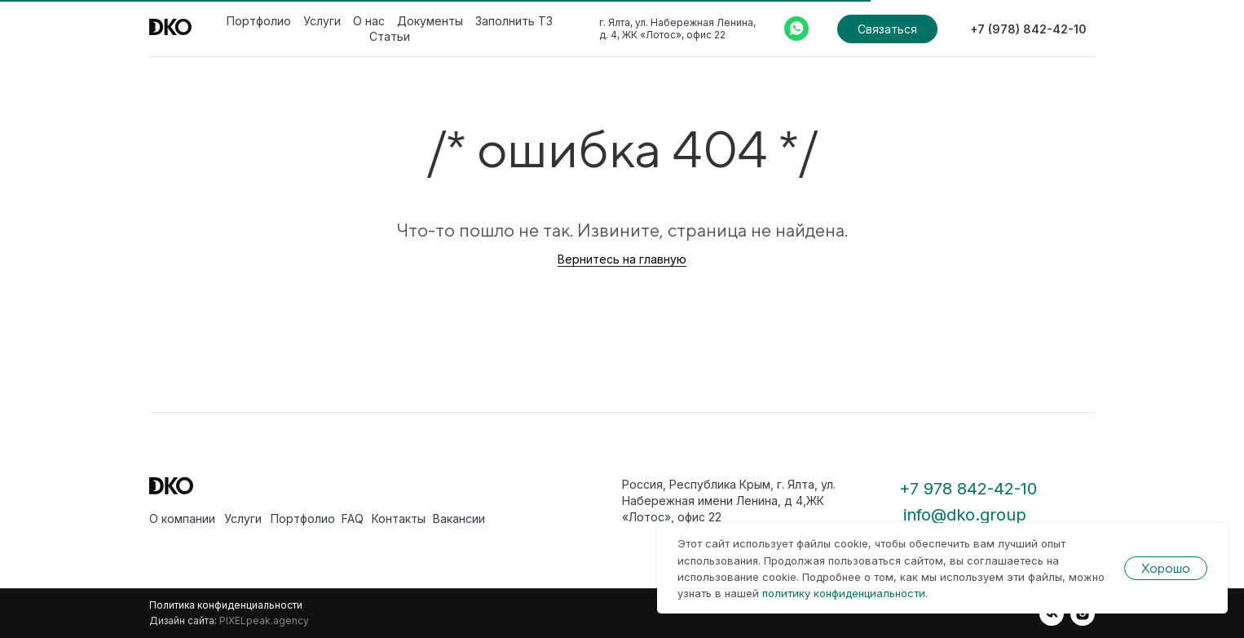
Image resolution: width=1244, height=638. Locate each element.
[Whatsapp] (796, 28)
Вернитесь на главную (622, 259)
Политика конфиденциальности (225, 605)
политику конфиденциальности (843, 593)
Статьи (389, 36)
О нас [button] (369, 21)
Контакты (399, 518)
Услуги (322, 21)
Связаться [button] (887, 29)
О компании (182, 518)
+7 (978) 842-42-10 (1028, 29)
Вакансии (459, 518)
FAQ (353, 518)
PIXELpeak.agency (264, 620)
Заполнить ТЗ (514, 21)
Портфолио (259, 21)
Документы (430, 21)
